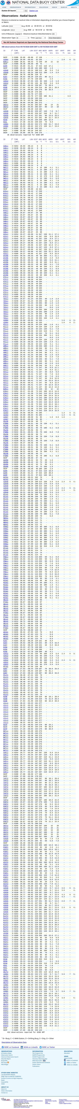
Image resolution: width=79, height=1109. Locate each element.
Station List (33, 11)
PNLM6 (5, 421)
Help (46, 1102)
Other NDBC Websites (9, 1073)
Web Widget (4, 1064)
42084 (5, 60)
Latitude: (5, 26)
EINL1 (5, 391)
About (73, 7)
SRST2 (5, 105)
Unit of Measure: (8, 34)
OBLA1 (5, 600)
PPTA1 (5, 667)
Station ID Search (9, 11)
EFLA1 (5, 548)
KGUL (5, 122)
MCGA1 (5, 578)
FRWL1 (5, 557)
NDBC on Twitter (47, 1047)
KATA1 (5, 477)
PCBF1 (5, 847)
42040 (5, 70)
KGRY (5, 85)
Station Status (36, 1064)
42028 (5, 839)
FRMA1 (5, 527)
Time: (33, 38)
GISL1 (5, 234)
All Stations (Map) (6, 1053)
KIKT (5, 77)
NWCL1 (5, 168)
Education (43, 7)
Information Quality (51, 1101)
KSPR (5, 66)
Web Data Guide (37, 1061)
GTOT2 (5, 1006)
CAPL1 (5, 753)
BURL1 (5, 62)
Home (4, 7)
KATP (5, 90)
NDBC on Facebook (10, 1047)
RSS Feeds (5, 1062)
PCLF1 (5, 675)
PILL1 (5, 325)
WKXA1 (5, 632)
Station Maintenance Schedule (41, 1062)
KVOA (5, 79)
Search (63, 7)
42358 (5, 933)
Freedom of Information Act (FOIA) (69, 1101)
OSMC (3, 1084)
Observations (15, 7)
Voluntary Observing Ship (39, 1059)
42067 (5, 417)
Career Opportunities (65, 1103)
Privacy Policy (63, 1100)
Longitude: (6, 30)
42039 (5, 111)
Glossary (47, 1103)
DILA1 (5, 494)
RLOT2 (5, 914)
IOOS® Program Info (38, 1057)
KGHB (5, 87)
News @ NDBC (68, 1058)
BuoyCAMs (4, 1061)
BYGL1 (5, 191)
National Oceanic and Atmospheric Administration (28, 1101)
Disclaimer (48, 1100)
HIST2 (5, 845)
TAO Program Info (37, 1053)
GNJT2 (5, 972)
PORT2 (5, 802)
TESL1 (5, 299)
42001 (5, 124)
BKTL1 (5, 731)
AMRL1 (5, 346)
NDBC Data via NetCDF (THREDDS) (11, 1076)
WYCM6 (5, 256)
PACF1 (5, 938)
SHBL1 (5, 213)
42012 (5, 81)
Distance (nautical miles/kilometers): (37, 34)
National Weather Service (21, 1102)
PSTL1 (5, 368)
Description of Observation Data (14, 1042)
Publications (36, 1066)
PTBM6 (5, 423)
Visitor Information (6, 1091)
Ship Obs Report (6, 1059)
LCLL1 (5, 703)
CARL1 (5, 146)
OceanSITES (4, 1082)
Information (29, 7)
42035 (5, 115)
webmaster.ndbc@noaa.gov (22, 1107)
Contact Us (4, 1093)
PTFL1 (5, 277)
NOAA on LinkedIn (29, 1047)
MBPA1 (5, 518)
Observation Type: (9, 38)
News (54, 7)
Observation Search (7, 1055)
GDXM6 (5, 460)
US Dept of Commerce (20, 1100)
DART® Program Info (38, 1055)
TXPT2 (5, 778)
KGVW (5, 120)
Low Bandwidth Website (8, 1074)
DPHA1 (5, 516)
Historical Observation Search (9, 1057)
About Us (5, 1087)
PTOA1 (5, 602)
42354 (5, 413)
